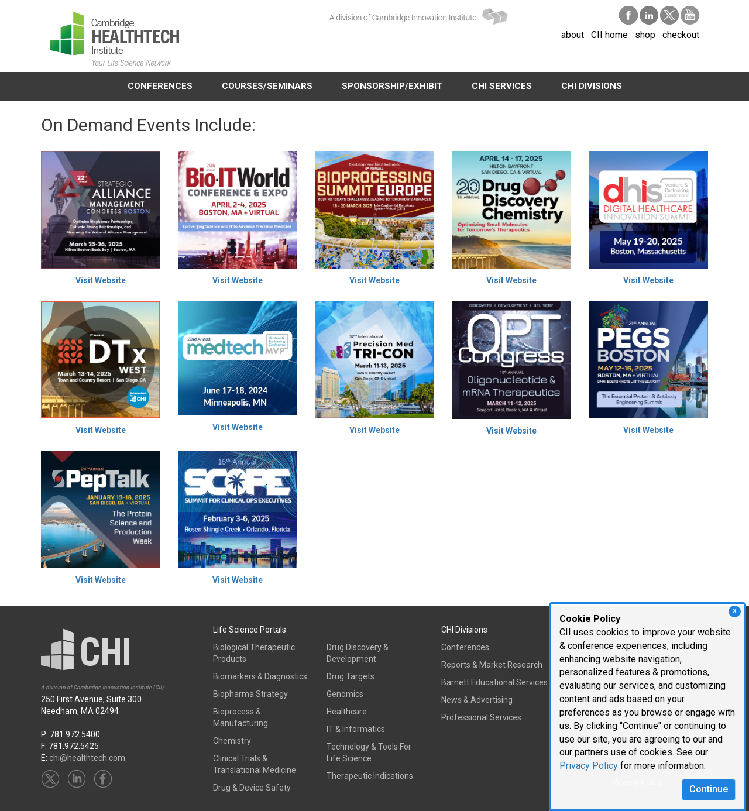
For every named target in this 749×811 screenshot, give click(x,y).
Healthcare (347, 711)
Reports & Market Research (491, 664)
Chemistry (232, 740)
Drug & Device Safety (252, 787)
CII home (609, 34)
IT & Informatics (356, 729)
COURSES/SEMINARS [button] (267, 86)
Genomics (345, 694)
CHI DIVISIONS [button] (591, 86)
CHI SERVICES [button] (502, 86)
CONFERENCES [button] (160, 86)
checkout (680, 34)
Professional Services (481, 717)
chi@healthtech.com (87, 757)
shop (645, 34)
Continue (708, 789)
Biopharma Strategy (250, 694)
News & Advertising (477, 700)
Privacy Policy (588, 765)
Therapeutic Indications (370, 776)
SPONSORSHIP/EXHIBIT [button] (392, 86)
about (572, 34)
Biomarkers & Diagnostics (260, 676)
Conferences (465, 647)
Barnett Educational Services (494, 682)
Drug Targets (350, 676)
